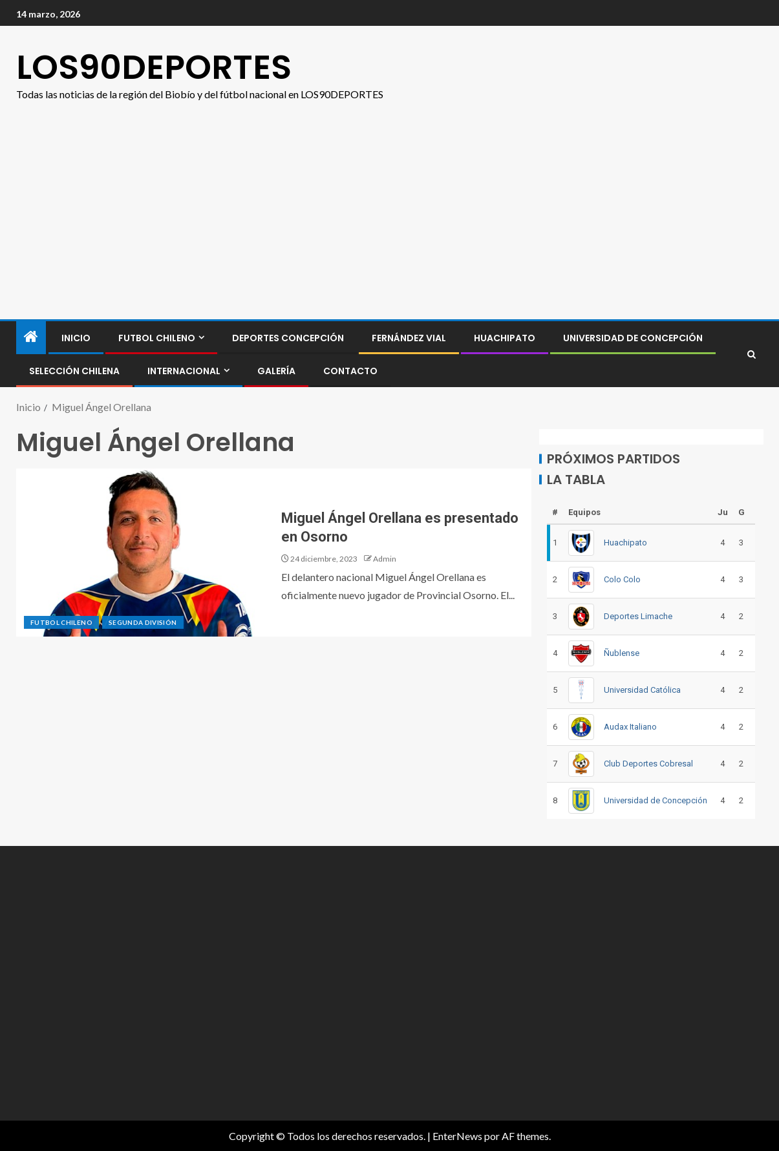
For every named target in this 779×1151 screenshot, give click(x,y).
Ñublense (621, 653)
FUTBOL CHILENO (156, 338)
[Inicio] (31, 337)
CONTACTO (350, 370)
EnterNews (457, 1136)
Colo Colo (622, 579)
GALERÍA (276, 370)
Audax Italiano (630, 727)
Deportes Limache (638, 616)
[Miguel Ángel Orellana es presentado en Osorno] (144, 553)
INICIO (76, 338)
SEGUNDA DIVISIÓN (143, 622)
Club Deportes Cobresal (648, 763)
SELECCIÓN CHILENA (74, 370)
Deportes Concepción (288, 338)
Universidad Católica (642, 690)
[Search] (751, 354)
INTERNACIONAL (183, 370)
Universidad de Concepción (633, 338)
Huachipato (504, 338)
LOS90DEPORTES (154, 66)
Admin (384, 559)
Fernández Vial (409, 338)
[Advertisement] (389, 199)
